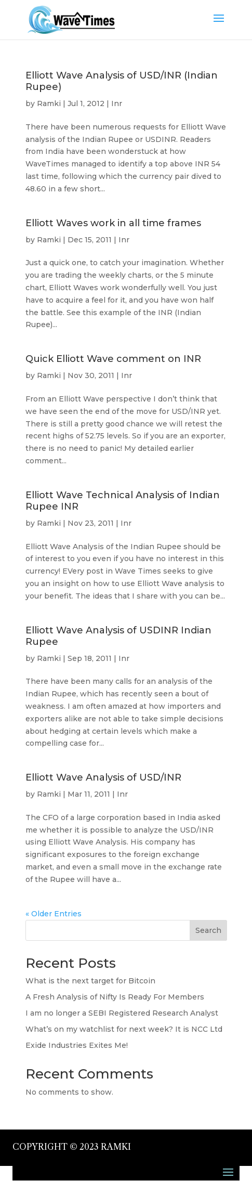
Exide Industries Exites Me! (76, 1045)
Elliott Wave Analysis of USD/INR (103, 777)
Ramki (49, 103)
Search (208, 930)
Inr (116, 103)
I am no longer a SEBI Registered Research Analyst (121, 1013)
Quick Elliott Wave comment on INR (113, 359)
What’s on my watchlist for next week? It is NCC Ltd (123, 1029)
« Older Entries (53, 913)
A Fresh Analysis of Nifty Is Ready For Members (114, 997)
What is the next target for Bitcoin (90, 980)
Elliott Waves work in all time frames (113, 223)
